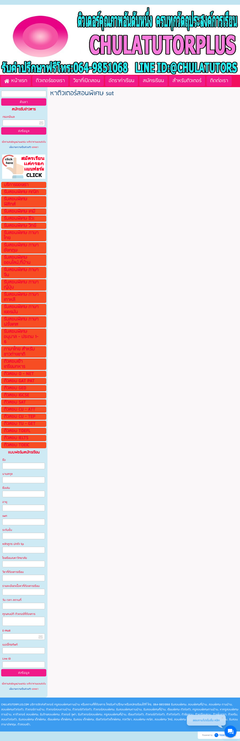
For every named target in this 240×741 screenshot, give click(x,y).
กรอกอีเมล (9, 116)
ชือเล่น (6, 488)
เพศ (4, 516)
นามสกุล (7, 474)
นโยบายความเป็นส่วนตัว (20, 147)
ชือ (4, 460)
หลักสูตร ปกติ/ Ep (13, 544)
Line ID (6, 658)
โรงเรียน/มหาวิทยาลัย (14, 558)
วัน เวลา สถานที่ (12, 600)
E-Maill (6, 630)
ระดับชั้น (7, 530)
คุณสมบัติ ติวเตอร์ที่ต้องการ (18, 614)
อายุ (4, 502)
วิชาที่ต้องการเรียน (13, 572)
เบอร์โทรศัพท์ (10, 644)
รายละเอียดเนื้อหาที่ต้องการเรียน (21, 586)
